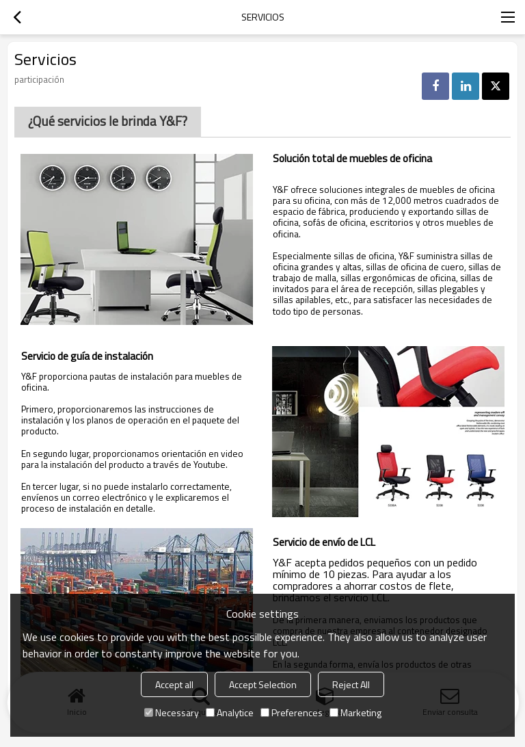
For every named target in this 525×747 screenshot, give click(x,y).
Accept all (174, 684)
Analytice (230, 712)
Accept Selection (263, 684)
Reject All (351, 684)
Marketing (355, 712)
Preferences (291, 712)
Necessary (171, 712)
